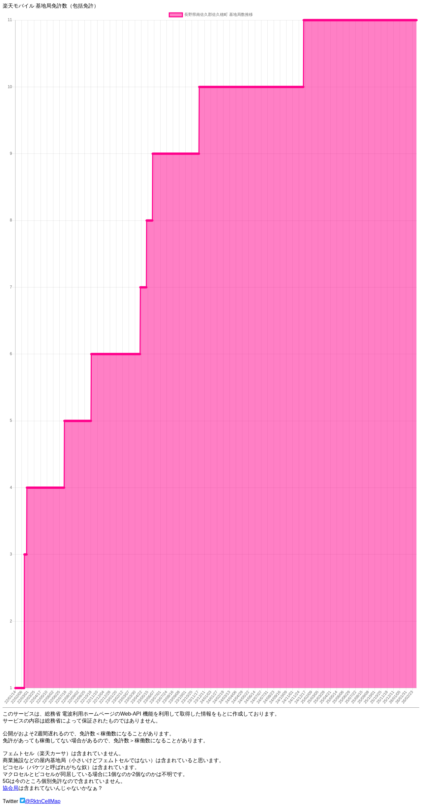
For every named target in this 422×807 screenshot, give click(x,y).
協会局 (10, 788)
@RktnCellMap (43, 801)
